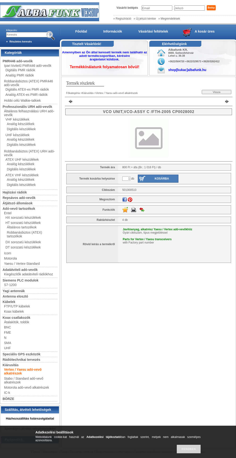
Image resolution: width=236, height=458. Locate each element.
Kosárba (162, 178)
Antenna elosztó (15, 296)
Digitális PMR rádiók (20, 70)
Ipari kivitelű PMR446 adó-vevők (27, 65)
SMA (7, 343)
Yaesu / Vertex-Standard (22, 263)
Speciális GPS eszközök (21, 354)
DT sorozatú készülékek (23, 247)
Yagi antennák (14, 291)
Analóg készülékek (20, 124)
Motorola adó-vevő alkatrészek (26, 387)
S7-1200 (10, 285)
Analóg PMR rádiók (19, 75)
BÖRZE (8, 399)
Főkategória (73, 93)
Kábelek (9, 302)
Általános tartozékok (22, 227)
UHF (7, 348)
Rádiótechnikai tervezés (21, 359)
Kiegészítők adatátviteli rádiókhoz (28, 274)
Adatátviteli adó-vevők (20, 270)
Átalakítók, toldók (16, 322)
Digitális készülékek (21, 129)
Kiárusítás (11, 365)
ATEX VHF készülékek (22, 175)
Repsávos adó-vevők (19, 198)
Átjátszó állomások (18, 203)
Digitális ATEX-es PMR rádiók (27, 89)
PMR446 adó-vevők (18, 61)
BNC (7, 327)
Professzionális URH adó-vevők (27, 107)
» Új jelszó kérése (145, 18)
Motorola (10, 258)
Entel (8, 213)
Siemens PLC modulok (20, 280)
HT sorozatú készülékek (23, 223)
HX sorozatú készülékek (23, 217)
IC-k (7, 393)
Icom (7, 253)
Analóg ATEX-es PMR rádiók (26, 95)
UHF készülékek (17, 135)
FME (7, 332)
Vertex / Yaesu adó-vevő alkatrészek (117, 93)
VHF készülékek (17, 119)
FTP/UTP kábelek (17, 306)
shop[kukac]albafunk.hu (187, 70)
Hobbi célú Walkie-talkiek (22, 100)
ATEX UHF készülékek (22, 159)
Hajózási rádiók (15, 192)
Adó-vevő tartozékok (19, 208)
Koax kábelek (14, 311)
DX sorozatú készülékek (23, 242)
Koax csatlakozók (16, 317)
